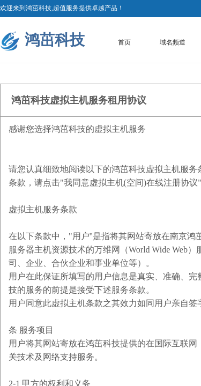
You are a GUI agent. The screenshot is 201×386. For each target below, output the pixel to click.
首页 (124, 42)
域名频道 (172, 42)
